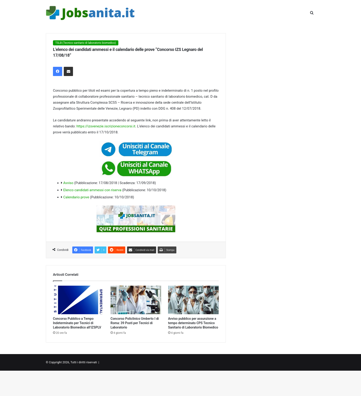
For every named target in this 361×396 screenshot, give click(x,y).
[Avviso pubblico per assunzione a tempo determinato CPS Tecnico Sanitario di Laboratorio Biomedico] (193, 300)
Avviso (68, 183)
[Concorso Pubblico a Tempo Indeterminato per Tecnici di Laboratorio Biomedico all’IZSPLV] (78, 300)
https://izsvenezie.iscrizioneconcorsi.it (105, 126)
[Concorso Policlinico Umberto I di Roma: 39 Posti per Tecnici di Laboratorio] (136, 300)
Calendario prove (76, 197)
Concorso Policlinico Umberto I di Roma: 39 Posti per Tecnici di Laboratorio (135, 323)
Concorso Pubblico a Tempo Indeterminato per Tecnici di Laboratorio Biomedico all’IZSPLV (77, 323)
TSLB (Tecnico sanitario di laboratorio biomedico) (85, 42)
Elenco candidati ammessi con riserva (92, 190)
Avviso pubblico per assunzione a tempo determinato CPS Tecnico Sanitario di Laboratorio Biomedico (193, 323)
